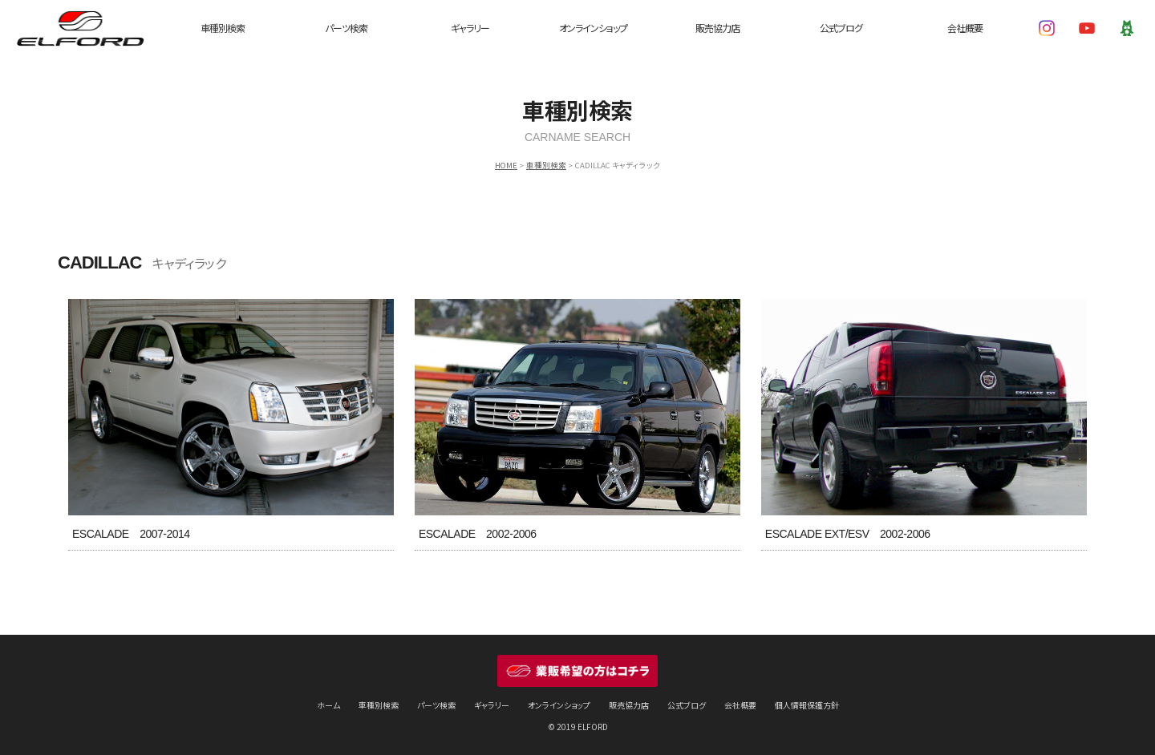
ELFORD (80, 28)
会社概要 (965, 27)
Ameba (1127, 28)
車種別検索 (223, 27)
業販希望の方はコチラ (577, 671)
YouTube (1087, 28)
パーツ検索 (346, 27)
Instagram (1047, 28)
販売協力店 (717, 27)
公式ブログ (841, 27)
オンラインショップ (593, 27)
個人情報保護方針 (807, 705)
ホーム (328, 705)
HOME (506, 165)
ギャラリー (470, 27)
